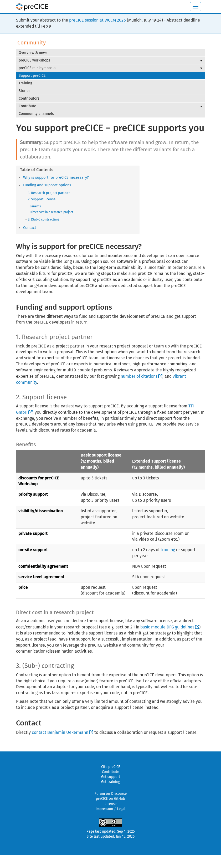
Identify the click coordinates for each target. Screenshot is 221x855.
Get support (110, 777)
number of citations (139, 376)
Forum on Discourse (111, 794)
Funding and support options (47, 185)
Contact (29, 228)
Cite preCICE (110, 767)
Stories (24, 91)
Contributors (29, 98)
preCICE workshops (111, 60)
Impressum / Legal (110, 809)
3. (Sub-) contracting (43, 219)
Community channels (36, 113)
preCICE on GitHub (110, 799)
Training (25, 83)
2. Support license (41, 199)
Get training (110, 782)
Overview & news (33, 52)
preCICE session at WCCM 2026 (97, 20)
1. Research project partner (49, 193)
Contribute (111, 106)
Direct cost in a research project (51, 212)
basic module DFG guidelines (167, 626)
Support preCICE (32, 75)
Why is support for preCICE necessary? (56, 177)
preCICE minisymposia (111, 68)
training (168, 549)
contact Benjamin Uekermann (60, 732)
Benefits (35, 206)
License (110, 804)
